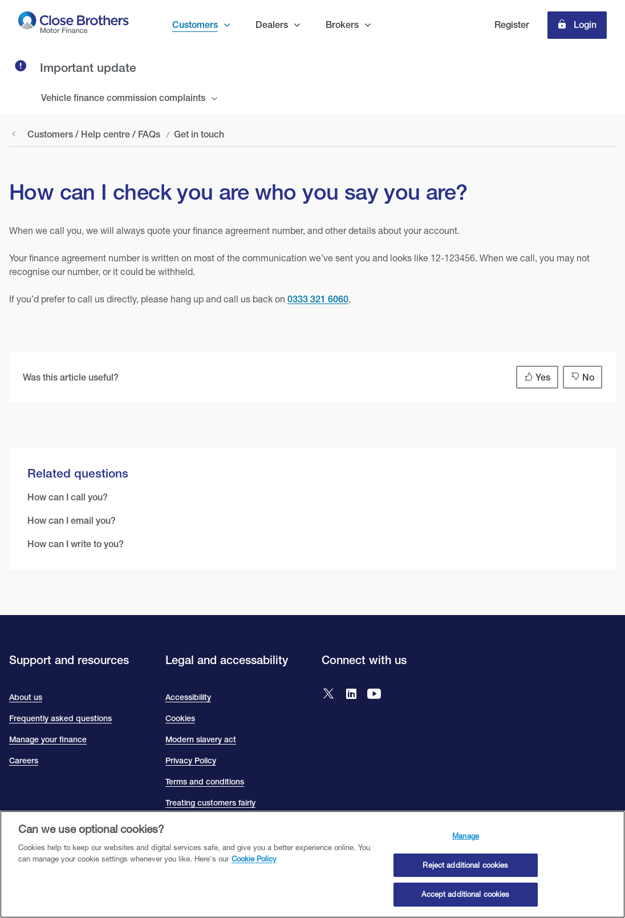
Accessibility (188, 697)
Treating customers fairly (210, 802)
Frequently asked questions (60, 718)
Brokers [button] (342, 24)
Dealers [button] (271, 24)
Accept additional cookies (465, 894)
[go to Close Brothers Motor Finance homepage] (73, 24)
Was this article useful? (71, 377)
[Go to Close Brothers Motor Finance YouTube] (374, 695)
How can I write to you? (75, 544)
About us (25, 697)
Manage (465, 836)
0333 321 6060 (317, 299)
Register (511, 24)
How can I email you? (71, 520)
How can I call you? (67, 497)
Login (583, 24)
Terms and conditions (204, 781)
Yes (542, 377)
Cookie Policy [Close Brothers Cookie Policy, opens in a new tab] (254, 858)
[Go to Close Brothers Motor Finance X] (328, 695)
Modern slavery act (200, 739)
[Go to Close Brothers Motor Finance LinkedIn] (351, 695)
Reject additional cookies (465, 865)
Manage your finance (48, 739)
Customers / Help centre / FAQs (93, 134)
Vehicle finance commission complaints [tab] (123, 97)
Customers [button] (195, 24)
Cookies (180, 718)
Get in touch (199, 134)
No (588, 377)
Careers (23, 760)
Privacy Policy (190, 760)
